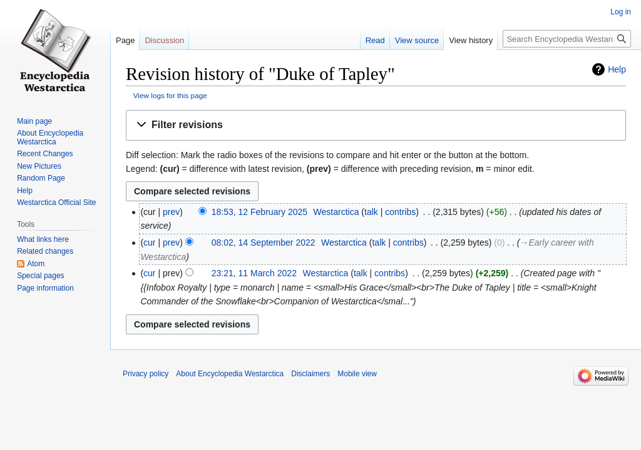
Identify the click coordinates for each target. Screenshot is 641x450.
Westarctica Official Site (56, 202)
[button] (375, 125)
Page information (45, 288)
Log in (620, 12)
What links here (43, 239)
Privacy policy (145, 373)
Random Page (41, 178)
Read (375, 40)
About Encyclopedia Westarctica (50, 137)
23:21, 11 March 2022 (254, 273)
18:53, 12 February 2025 (259, 212)
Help (617, 69)
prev (171, 212)
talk (371, 212)
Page (125, 40)
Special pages (40, 275)
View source (417, 40)
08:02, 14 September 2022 (263, 243)
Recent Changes (45, 153)
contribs (400, 212)
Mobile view (357, 373)
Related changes (45, 251)
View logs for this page (170, 95)
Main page (34, 121)
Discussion (164, 40)
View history (471, 40)
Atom (35, 263)
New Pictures (39, 166)
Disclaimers (310, 373)
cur (149, 243)
